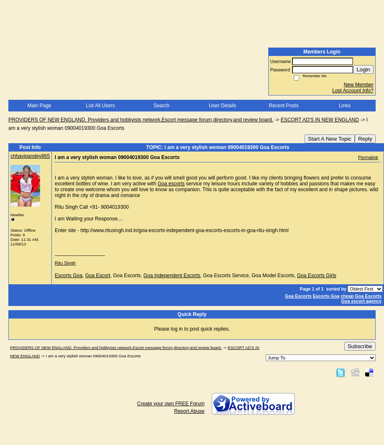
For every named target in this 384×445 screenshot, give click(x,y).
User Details (222, 106)
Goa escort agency (361, 300)
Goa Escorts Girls (316, 275)
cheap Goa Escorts (361, 295)
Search (161, 106)
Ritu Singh (65, 262)
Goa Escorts (298, 295)
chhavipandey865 (30, 156)
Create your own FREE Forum (170, 404)
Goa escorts (171, 184)
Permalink (368, 157)
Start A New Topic (329, 139)
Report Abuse (189, 411)
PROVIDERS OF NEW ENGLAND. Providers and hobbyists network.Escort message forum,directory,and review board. (140, 120)
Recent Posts (283, 106)
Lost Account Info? (353, 91)
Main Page (39, 106)
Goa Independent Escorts (171, 275)
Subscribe (360, 346)
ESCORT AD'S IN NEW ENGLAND (320, 120)
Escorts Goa (68, 275)
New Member (359, 85)
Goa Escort (97, 275)
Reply (365, 139)
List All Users (100, 106)
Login (363, 69)
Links (345, 106)
